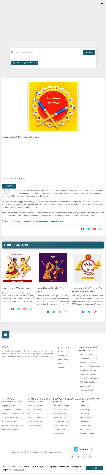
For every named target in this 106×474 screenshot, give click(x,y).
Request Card (63, 364)
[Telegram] (80, 449)
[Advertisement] (53, 22)
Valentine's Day (85, 429)
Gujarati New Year (61, 410)
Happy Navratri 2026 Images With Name (20, 137)
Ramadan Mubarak (35, 406)
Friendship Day (85, 417)
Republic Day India (9, 406)
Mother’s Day (85, 406)
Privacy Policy (63, 360)
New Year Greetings (61, 406)
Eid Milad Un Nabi (35, 421)
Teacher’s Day (85, 414)
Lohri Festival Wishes (88, 374)
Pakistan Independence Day (13, 414)
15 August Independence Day (13, 410)
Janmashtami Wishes (88, 362)
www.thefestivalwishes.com (46, 221)
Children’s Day (85, 425)
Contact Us (62, 356)
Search (89, 52)
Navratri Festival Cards (88, 370)
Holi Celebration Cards (88, 358)
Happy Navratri (30, 63)
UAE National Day (9, 421)
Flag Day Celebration (10, 429)
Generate (9, 186)
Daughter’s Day (85, 421)
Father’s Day (84, 410)
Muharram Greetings (36, 417)
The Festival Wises (52, 452)
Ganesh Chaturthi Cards (89, 378)
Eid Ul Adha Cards (35, 414)
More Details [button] (19, 470)
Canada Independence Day (12, 425)
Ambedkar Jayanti (87, 433)
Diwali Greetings (86, 354)
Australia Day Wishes (10, 417)
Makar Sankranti (60, 433)
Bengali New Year (61, 414)
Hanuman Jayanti (86, 390)
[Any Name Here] (36, 179)
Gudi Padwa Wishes (87, 382)
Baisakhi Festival (60, 429)
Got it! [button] (94, 468)
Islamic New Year (34, 425)
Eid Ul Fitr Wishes (35, 410)
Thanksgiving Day (61, 425)
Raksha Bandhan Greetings (90, 366)
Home (16, 63)
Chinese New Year (61, 421)
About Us (61, 367)
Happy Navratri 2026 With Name (16, 288)
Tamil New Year (60, 417)
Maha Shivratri (85, 386)
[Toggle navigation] (101, 3)
